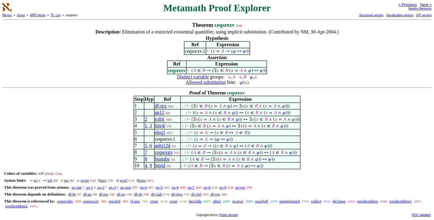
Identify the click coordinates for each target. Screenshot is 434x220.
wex (103, 180)
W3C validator (421, 215)
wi (36, 180)
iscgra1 (238, 201)
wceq (84, 180)
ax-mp (77, 187)
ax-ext (240, 187)
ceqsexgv (164, 152)
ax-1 (89, 187)
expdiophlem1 (400, 201)
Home (21, 15)
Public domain (228, 215)
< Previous (407, 4)
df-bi (72, 194)
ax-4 (143, 187)
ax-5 (159, 187)
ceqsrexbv (65, 201)
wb (50, 180)
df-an (87, 194)
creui (173, 201)
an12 (159, 112)
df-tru (103, 194)
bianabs (162, 158)
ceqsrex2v (91, 201)
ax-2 (100, 187)
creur (154, 201)
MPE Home (38, 15)
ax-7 (190, 187)
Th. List (56, 15)
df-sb (138, 194)
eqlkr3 (316, 201)
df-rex (161, 105)
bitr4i (160, 125)
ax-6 (175, 187)
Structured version (371, 15)
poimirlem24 (289, 201)
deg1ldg (195, 201)
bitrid (160, 165)
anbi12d (163, 145)
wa (66, 180)
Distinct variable (193, 76)
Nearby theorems (420, 8)
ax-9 (222, 187)
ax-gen (125, 187)
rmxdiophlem (367, 201)
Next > (426, 4)
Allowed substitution (205, 82)
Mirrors (7, 15)
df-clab (156, 194)
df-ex (121, 194)
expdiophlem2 (16, 206)
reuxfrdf (261, 201)
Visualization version (400, 15)
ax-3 (112, 187)
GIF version (424, 15)
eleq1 (160, 132)
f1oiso (135, 201)
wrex (142, 180)
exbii (160, 119)
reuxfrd (114, 201)
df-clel (196, 194)
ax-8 (206, 187)
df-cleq (176, 194)
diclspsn (339, 201)
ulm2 (217, 201)
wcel (123, 180)
